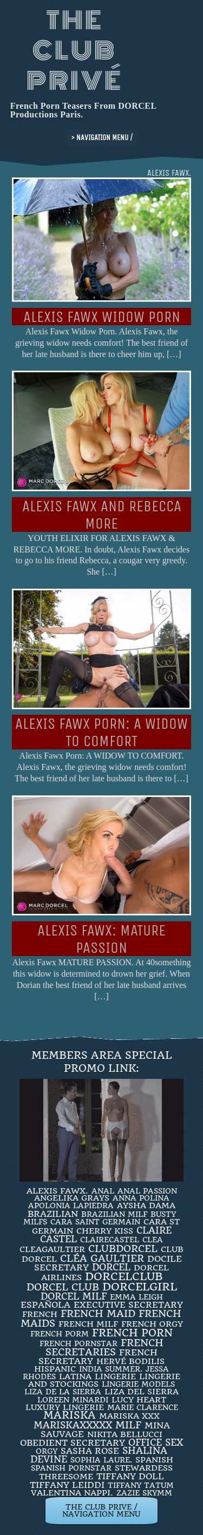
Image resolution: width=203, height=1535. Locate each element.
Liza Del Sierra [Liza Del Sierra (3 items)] (141, 1391)
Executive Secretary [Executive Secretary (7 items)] (128, 1305)
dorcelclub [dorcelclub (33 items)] (123, 1276)
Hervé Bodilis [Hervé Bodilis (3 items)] (130, 1361)
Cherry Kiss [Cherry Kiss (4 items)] (104, 1231)
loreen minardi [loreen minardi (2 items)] (72, 1399)
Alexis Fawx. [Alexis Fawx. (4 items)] (57, 1191)
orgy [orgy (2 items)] (46, 1451)
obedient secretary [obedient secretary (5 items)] (72, 1443)
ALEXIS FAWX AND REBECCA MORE (101, 515)
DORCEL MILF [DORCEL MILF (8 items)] (74, 1296)
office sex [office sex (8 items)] (155, 1442)
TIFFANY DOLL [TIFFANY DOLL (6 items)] (130, 1476)
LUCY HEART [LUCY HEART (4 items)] (139, 1400)
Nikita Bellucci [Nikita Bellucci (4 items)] (124, 1434)
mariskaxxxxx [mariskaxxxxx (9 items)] (73, 1425)
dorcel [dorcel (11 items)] (111, 1267)
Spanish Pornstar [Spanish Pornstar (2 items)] (71, 1468)
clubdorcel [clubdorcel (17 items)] (123, 1248)
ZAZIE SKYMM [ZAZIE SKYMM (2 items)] (144, 1492)
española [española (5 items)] (45, 1305)
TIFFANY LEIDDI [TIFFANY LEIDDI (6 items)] (67, 1485)
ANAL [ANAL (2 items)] (102, 1191)
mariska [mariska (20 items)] (69, 1415)
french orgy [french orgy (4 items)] (152, 1324)
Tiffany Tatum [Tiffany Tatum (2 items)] (141, 1485)
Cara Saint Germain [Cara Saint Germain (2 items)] (95, 1221)
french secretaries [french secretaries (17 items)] (104, 1347)
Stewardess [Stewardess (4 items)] (144, 1468)
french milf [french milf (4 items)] (88, 1324)
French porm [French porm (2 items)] (59, 1333)
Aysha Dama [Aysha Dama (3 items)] (146, 1205)
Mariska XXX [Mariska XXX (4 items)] (129, 1416)
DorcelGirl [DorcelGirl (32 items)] (139, 1287)
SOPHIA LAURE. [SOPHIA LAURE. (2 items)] (101, 1459)
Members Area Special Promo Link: (101, 1062)
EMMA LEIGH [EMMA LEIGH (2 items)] (136, 1297)
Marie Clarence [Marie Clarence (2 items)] (142, 1407)
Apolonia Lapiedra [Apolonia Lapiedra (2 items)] (71, 1205)
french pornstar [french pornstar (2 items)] (78, 1343)
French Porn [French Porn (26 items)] (132, 1333)
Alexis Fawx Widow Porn (101, 316)
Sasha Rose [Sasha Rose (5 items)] (90, 1451)
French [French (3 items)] (39, 1314)
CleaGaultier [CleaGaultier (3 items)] (52, 1249)
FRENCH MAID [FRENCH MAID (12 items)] (98, 1313)
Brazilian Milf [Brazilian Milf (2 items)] (114, 1214)
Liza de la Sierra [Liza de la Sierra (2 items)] (62, 1391)
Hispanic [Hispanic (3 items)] (55, 1369)
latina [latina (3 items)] (75, 1376)
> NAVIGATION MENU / (102, 137)
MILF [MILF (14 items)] (128, 1425)
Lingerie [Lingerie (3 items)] (115, 1376)
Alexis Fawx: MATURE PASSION (101, 939)
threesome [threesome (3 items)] (66, 1476)
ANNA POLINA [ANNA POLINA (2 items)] (141, 1198)
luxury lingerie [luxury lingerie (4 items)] (64, 1407)
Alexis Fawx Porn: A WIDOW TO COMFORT (101, 732)
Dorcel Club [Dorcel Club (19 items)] (63, 1287)
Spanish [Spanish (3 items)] (154, 1460)
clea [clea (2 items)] (152, 1239)
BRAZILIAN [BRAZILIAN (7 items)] (53, 1214)
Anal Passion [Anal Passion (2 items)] (147, 1191)
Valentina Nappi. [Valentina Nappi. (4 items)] (72, 1493)
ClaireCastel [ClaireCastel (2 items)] (109, 1239)
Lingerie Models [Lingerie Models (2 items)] (138, 1384)
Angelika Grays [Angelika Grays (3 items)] (71, 1198)
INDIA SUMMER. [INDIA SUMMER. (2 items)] (110, 1369)
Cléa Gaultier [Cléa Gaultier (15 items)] (102, 1258)
